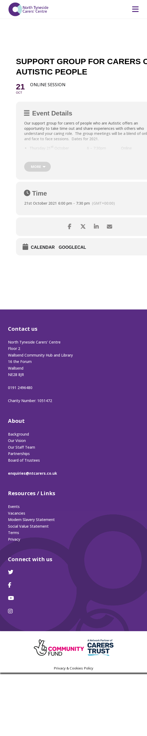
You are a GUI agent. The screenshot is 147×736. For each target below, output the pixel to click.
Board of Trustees (24, 460)
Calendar (43, 247)
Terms (13, 532)
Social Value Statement (28, 526)
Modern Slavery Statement (31, 519)
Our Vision (17, 440)
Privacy (14, 539)
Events (14, 506)
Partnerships (19, 453)
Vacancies (16, 513)
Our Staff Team (21, 447)
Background (18, 434)
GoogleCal (72, 247)
